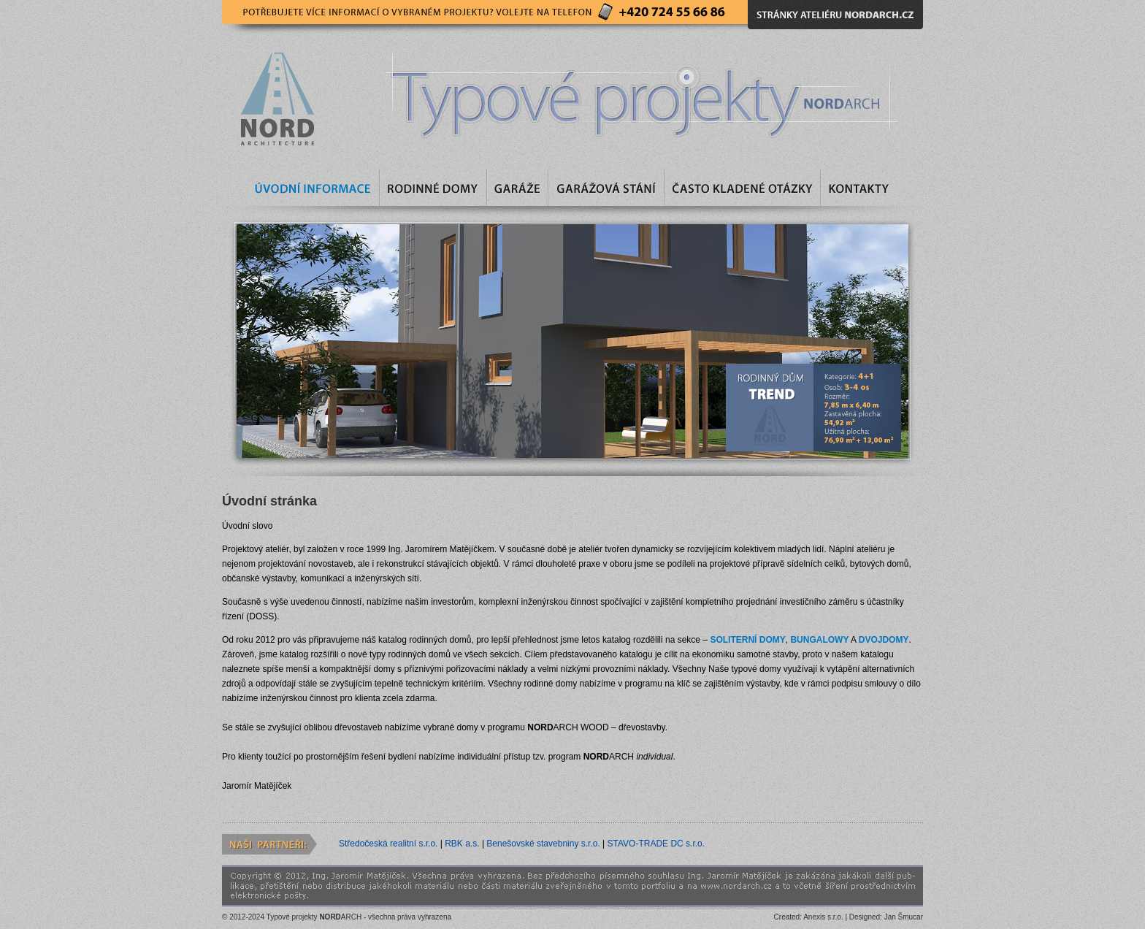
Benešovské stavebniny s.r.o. (544, 843)
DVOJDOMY (884, 640)
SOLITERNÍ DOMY (747, 640)
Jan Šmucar (903, 917)
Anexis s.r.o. (823, 917)
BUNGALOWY (819, 640)
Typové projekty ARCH (314, 917)
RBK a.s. (463, 843)
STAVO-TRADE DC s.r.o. (656, 843)
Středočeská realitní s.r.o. (389, 843)
